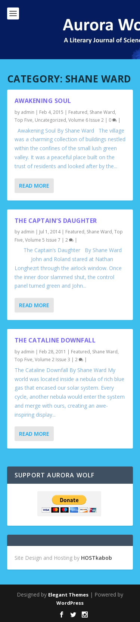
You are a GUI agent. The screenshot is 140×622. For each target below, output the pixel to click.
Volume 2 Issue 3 (52, 359)
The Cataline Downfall (55, 340)
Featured (77, 112)
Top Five (23, 120)
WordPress (70, 603)
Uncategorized (50, 120)
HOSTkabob (96, 557)
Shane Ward (102, 112)
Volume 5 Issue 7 (42, 240)
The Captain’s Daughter (56, 220)
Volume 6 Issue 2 (86, 120)
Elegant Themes (68, 594)
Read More (34, 185)
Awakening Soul (43, 101)
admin (27, 112)
